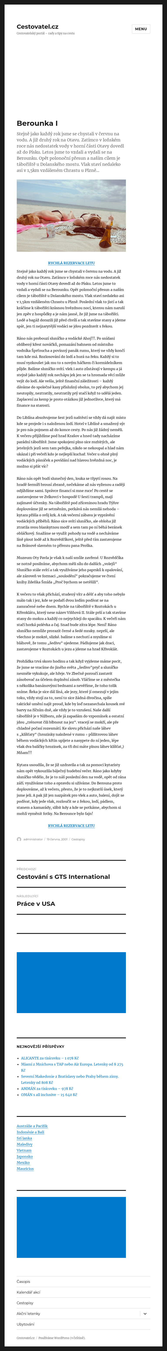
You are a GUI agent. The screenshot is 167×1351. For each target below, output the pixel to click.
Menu (141, 29)
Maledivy (24, 1144)
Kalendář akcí (28, 1292)
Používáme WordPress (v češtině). (61, 1338)
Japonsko (25, 1156)
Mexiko (23, 1162)
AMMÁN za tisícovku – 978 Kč (47, 1088)
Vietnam (24, 1150)
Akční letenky (28, 1314)
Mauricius (25, 1168)
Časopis (23, 1282)
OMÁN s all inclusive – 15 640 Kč (49, 1095)
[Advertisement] (84, 86)
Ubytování (25, 1324)
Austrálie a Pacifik (32, 1126)
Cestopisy (78, 839)
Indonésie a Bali (30, 1132)
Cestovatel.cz (37, 26)
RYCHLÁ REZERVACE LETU (71, 263)
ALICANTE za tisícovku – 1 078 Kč (50, 1058)
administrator (33, 839)
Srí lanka (24, 1138)
